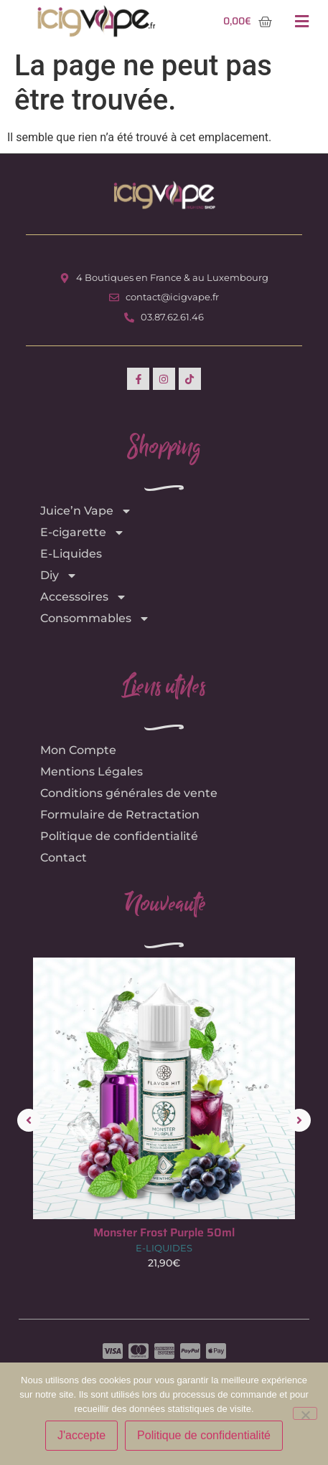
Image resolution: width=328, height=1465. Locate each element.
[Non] (305, 1413)
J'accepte (81, 1435)
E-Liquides (71, 553)
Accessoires (83, 597)
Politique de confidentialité (119, 836)
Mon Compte (78, 750)
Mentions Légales (91, 771)
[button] (302, 22)
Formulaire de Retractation (120, 814)
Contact (63, 857)
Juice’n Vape (86, 511)
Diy (59, 575)
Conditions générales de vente (128, 793)
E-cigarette (82, 532)
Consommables (95, 618)
